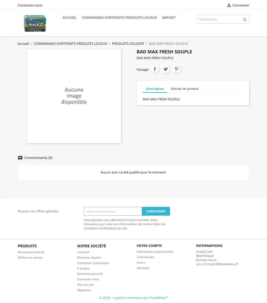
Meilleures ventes (30, 257)
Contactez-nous (30, 5)
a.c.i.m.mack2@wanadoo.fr (217, 264)
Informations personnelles (155, 252)
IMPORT (168, 17)
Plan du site (85, 285)
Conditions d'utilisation (93, 263)
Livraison (83, 252)
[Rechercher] (223, 19)
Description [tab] (155, 89)
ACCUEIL (70, 17)
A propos (83, 268)
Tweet (165, 69)
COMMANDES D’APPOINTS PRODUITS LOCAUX (119, 17)
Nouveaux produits (31, 252)
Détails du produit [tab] (185, 89)
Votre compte (149, 245)
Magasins (84, 290)
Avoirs (141, 262)
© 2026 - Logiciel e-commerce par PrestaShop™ (133, 297)
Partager (155, 69)
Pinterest (176, 69)
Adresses (143, 268)
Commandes (145, 257)
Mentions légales (89, 257)
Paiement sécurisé (90, 274)
